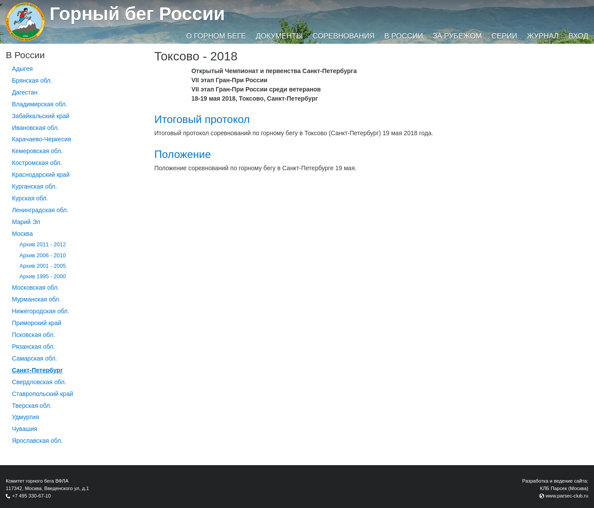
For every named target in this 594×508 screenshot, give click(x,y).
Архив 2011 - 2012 (43, 245)
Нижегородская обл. (40, 311)
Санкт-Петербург (37, 370)
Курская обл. (30, 198)
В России (403, 36)
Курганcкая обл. (34, 186)
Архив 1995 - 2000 (43, 276)
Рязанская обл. (33, 346)
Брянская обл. (32, 80)
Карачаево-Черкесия (41, 139)
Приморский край (36, 322)
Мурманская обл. (36, 299)
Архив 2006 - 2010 (43, 255)
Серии (504, 36)
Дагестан (25, 92)
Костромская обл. (37, 162)
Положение (182, 154)
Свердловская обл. (39, 381)
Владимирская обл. (39, 104)
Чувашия (24, 428)
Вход (578, 36)
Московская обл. (35, 287)
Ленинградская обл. (40, 210)
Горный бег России (137, 14)
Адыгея (22, 68)
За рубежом (457, 36)
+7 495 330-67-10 (31, 495)
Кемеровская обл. (37, 150)
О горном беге (216, 36)
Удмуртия (25, 416)
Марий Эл (26, 221)
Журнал (543, 36)
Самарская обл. (34, 358)
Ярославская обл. (37, 440)
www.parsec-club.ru (566, 495)
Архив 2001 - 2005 (43, 266)
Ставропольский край (42, 393)
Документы (279, 36)
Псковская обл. (33, 334)
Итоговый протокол (202, 119)
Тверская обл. (32, 405)
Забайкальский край (40, 115)
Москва (22, 233)
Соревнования (344, 36)
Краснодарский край (41, 174)
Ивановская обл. (35, 127)
